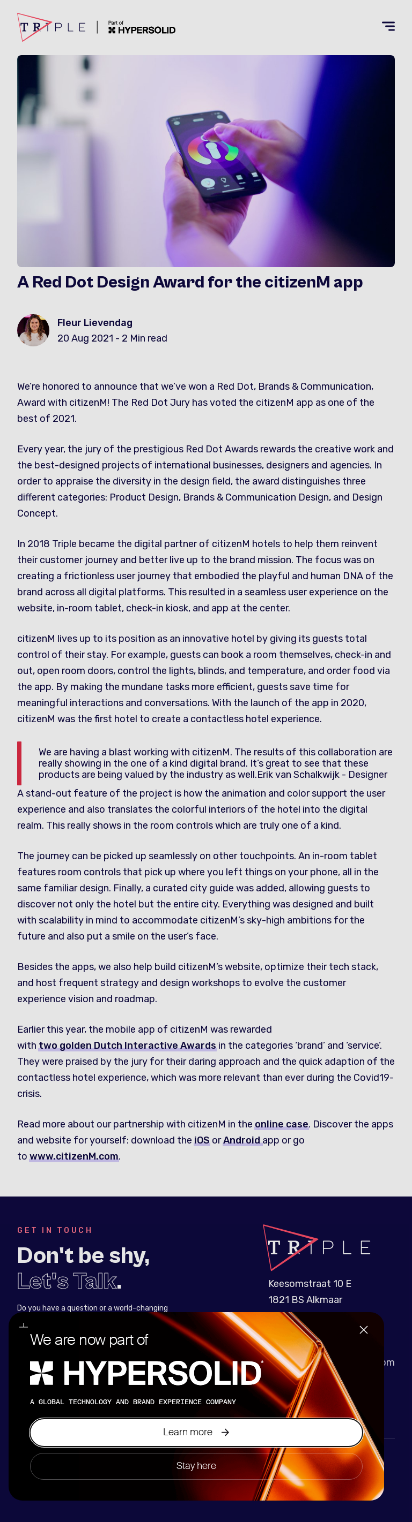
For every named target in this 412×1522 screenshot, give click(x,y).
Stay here (196, 1465)
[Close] (363, 1331)
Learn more (196, 1432)
